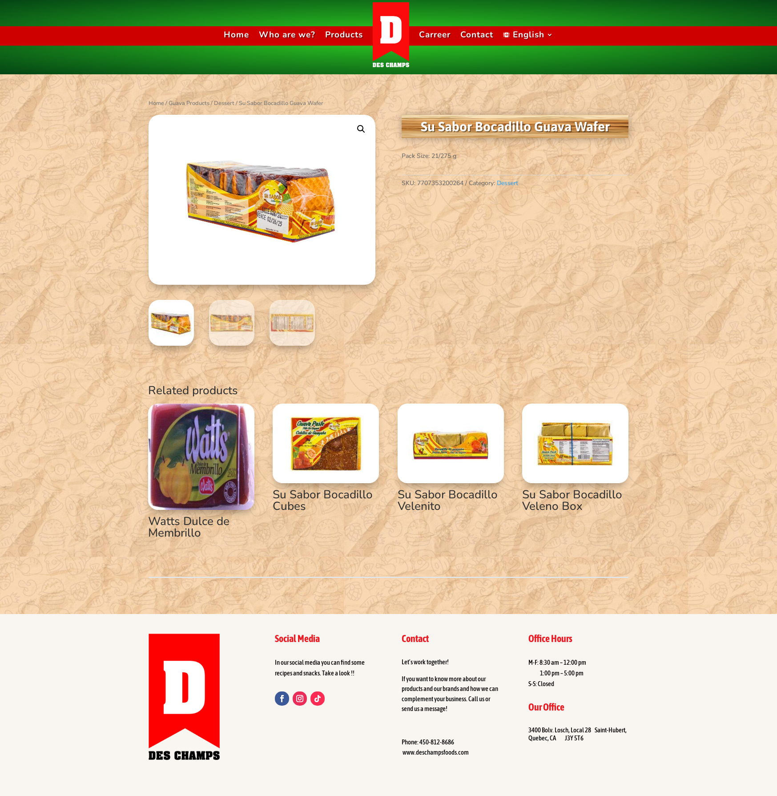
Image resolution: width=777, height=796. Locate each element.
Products (344, 34)
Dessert (224, 103)
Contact (476, 34)
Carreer (435, 34)
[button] (361, 129)
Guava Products (189, 103)
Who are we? (287, 34)
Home (236, 34)
